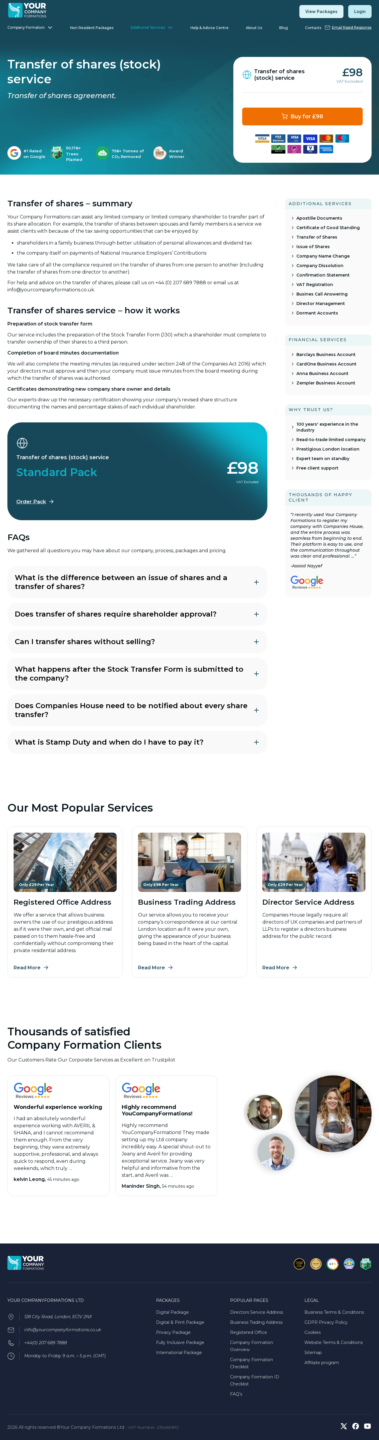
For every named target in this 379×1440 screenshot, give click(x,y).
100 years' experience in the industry (327, 427)
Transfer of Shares (316, 237)
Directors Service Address (256, 1312)
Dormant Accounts (317, 313)
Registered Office (248, 1332)
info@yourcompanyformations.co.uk (62, 1329)
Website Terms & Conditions (333, 1342)
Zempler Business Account (325, 383)
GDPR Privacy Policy (326, 1322)
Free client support (317, 468)
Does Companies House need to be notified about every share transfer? (137, 710)
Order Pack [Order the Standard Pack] (31, 502)
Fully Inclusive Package (180, 1342)
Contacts (313, 27)
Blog (283, 27)
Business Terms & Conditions (334, 1312)
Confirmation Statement (323, 275)
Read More (27, 967)
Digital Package (172, 1312)
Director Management (320, 303)
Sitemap (313, 1352)
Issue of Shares (313, 246)
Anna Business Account (322, 373)
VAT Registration (314, 284)
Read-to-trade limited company (331, 439)
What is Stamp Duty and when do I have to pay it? (137, 742)
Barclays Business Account (326, 354)
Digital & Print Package (180, 1322)
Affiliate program (321, 1362)
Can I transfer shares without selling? (137, 641)
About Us (254, 27)
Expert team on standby (322, 458)
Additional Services (148, 27)
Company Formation (26, 27)
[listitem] (27, 154)
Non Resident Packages (91, 27)
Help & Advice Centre (209, 27)
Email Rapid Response (352, 27)
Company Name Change (323, 256)
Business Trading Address (256, 1322)
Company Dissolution (319, 265)
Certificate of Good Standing (328, 227)
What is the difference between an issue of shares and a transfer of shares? (137, 582)
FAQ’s (236, 1394)
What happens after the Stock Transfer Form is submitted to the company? (137, 673)
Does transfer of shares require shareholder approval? (137, 614)
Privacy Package (173, 1332)
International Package (179, 1352)
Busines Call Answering (322, 294)
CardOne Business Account (326, 364)
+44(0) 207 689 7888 (45, 1342)
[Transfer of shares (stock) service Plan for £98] (302, 116)
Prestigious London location (327, 449)
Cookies (312, 1332)
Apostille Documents (319, 218)
